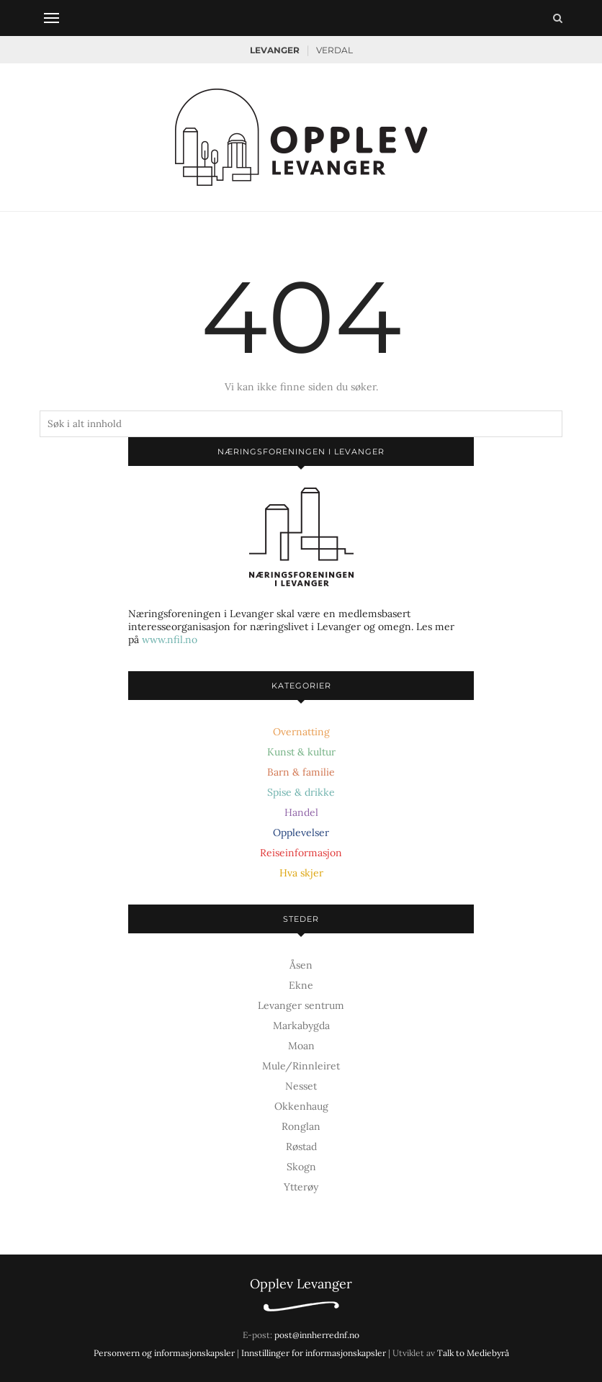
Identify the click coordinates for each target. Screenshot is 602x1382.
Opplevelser (301, 832)
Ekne (301, 985)
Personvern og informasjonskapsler (164, 1352)
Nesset (301, 1086)
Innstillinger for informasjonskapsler (313, 1352)
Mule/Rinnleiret (301, 1065)
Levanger (275, 50)
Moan (301, 1045)
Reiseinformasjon (301, 852)
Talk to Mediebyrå (473, 1352)
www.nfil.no (169, 639)
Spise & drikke (301, 792)
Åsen (301, 965)
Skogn (301, 1166)
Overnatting (301, 731)
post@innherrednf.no (316, 1334)
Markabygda (301, 1025)
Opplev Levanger (301, 1283)
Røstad (301, 1146)
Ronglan (301, 1126)
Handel (301, 812)
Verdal (334, 50)
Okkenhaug (301, 1106)
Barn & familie (301, 772)
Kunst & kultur (301, 751)
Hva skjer (301, 872)
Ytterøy (301, 1186)
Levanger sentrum (301, 1005)
